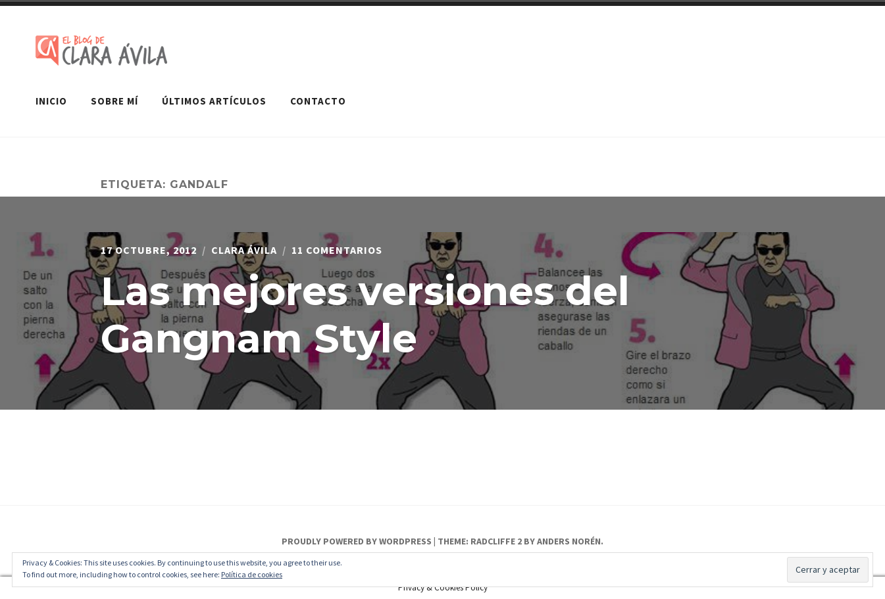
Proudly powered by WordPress (357, 541)
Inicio (51, 101)
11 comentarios (336, 249)
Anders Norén (569, 541)
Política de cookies (251, 574)
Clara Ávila (244, 249)
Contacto (318, 101)
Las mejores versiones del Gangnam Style (365, 314)
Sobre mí (114, 101)
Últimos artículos (214, 101)
